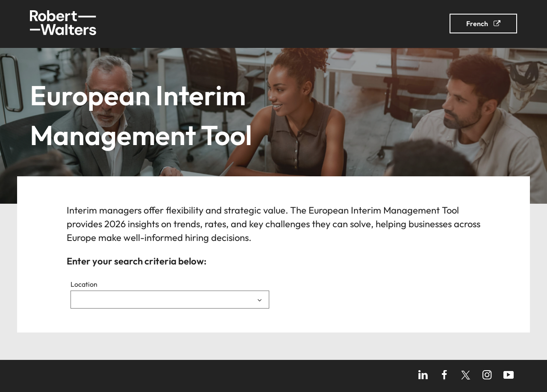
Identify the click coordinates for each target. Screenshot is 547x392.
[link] (86, 24)
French (477, 23)
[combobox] (170, 300)
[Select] (170, 300)
